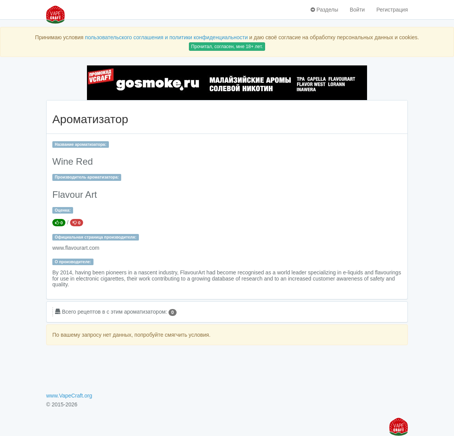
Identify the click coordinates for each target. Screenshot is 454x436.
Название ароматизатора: (80, 144)
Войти (357, 10)
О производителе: (73, 261)
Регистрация (392, 10)
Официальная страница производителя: (95, 237)
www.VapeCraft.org (69, 396)
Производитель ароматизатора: (87, 177)
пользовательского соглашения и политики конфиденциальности (166, 37)
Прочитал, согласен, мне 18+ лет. (227, 46)
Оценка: (62, 210)
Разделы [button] (324, 10)
